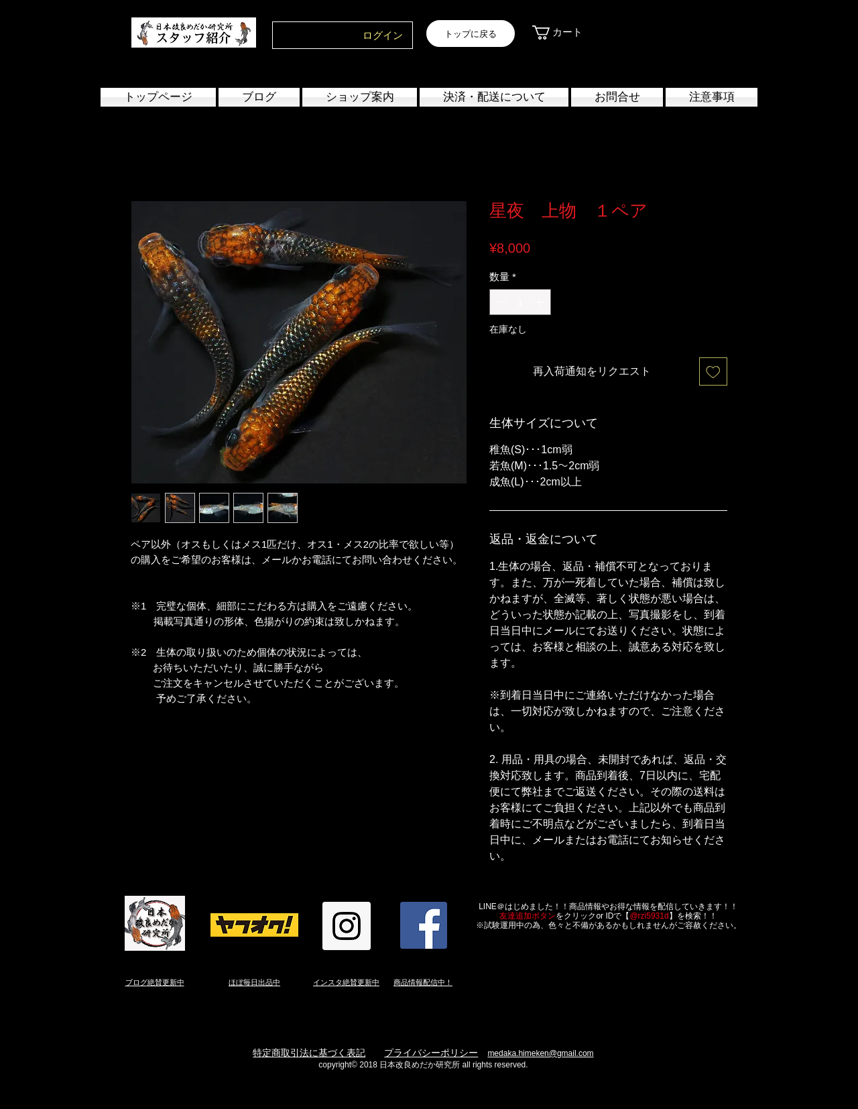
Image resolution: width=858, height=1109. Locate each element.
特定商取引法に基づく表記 (309, 1052)
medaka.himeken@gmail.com (540, 1053)
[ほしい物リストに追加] (713, 371)
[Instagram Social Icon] (346, 926)
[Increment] (541, 302)
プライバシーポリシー (431, 1052)
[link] (564, 32)
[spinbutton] (520, 302)
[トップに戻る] (470, 33)
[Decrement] (500, 302)
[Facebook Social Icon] (423, 925)
